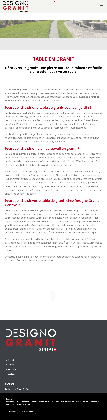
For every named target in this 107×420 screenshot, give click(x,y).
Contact (10, 364)
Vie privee (11, 369)
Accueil (10, 360)
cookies (10, 374)
